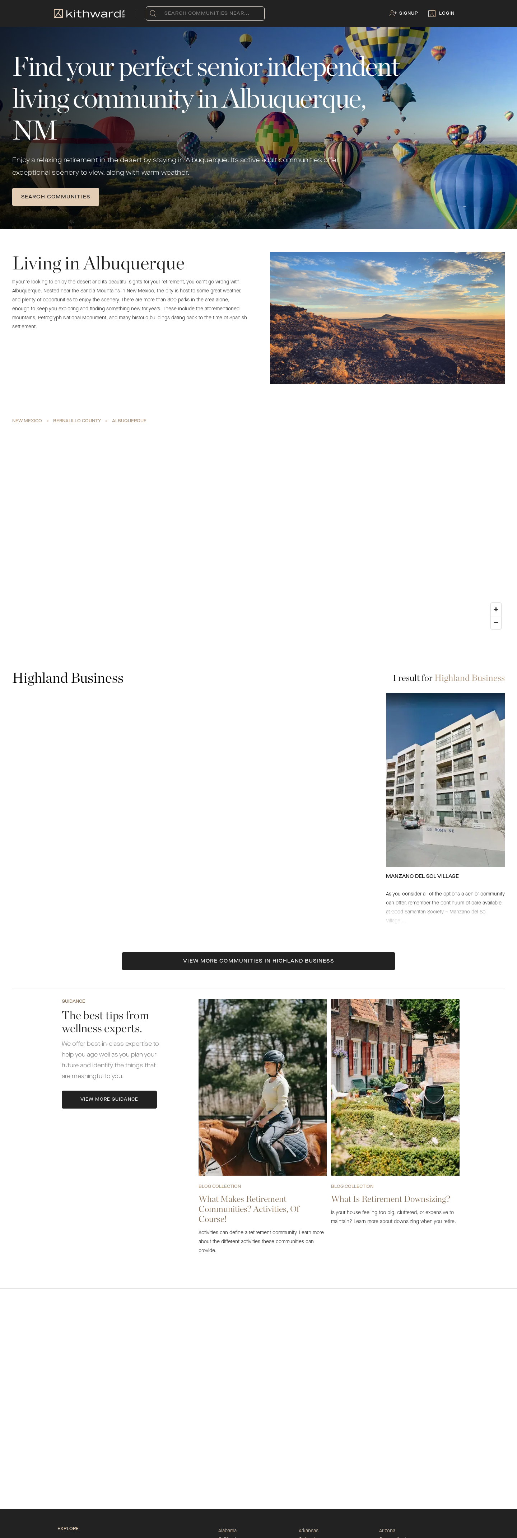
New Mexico (27, 421)
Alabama (227, 1530)
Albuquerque (129, 421)
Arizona (387, 1530)
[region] (258, 529)
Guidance (73, 1002)
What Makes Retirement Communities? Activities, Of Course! (249, 1209)
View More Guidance (109, 1099)
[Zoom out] (496, 622)
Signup (408, 13)
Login (447, 13)
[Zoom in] (496, 609)
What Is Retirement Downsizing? (390, 1199)
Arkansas (308, 1530)
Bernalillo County (77, 421)
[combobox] (166, 13)
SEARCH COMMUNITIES (55, 196)
